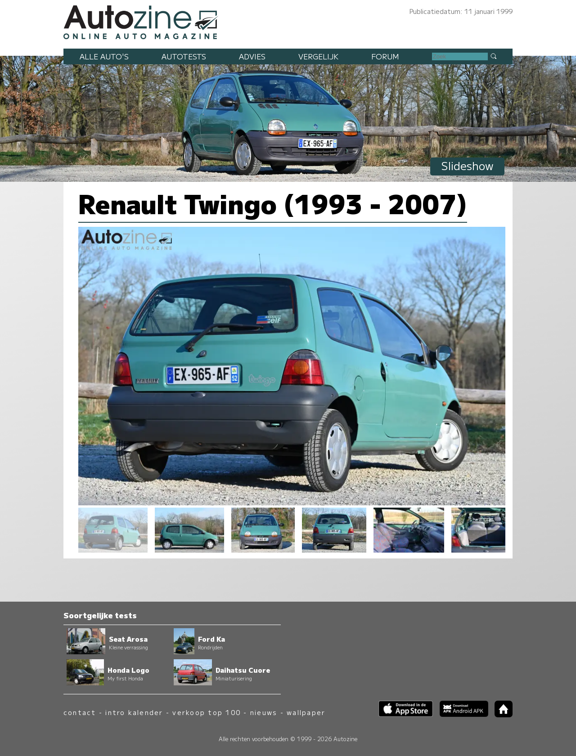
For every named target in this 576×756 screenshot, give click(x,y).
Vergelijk (318, 56)
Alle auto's (104, 56)
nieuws (263, 712)
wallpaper (306, 712)
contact (79, 712)
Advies (252, 56)
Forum (385, 56)
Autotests (184, 56)
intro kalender (134, 712)
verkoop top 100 (206, 712)
